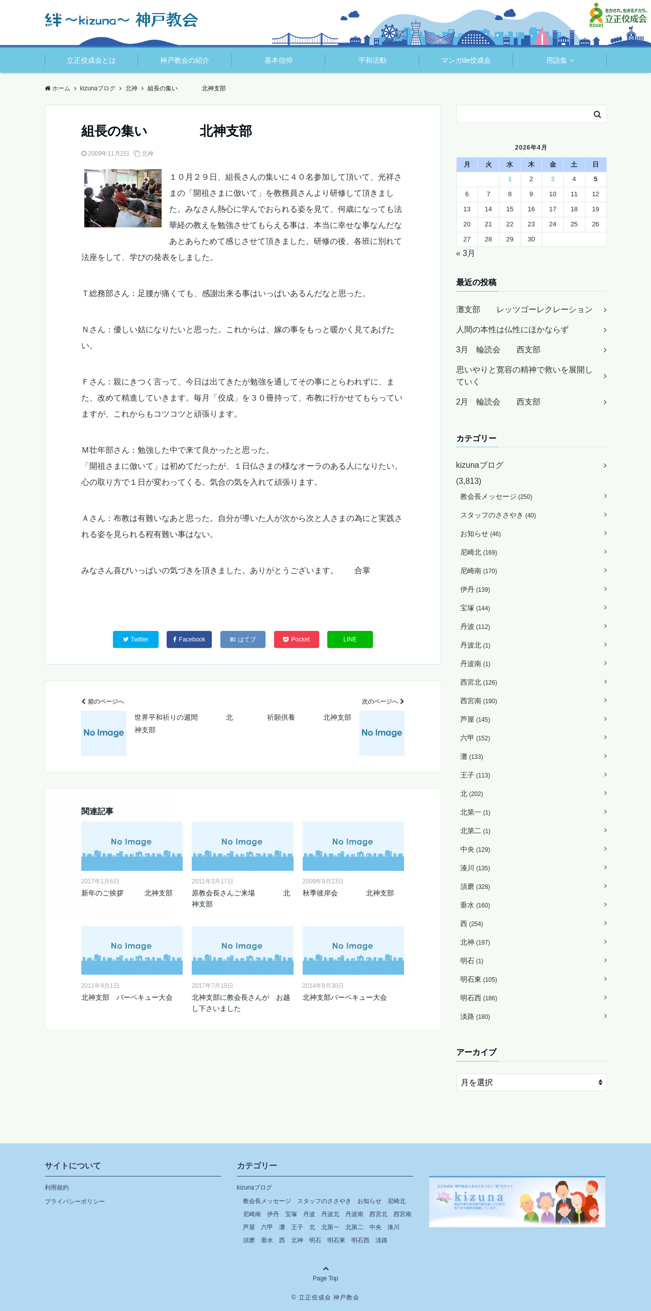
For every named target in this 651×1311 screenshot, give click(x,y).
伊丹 (475, 589)
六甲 (475, 738)
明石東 (478, 979)
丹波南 (475, 664)
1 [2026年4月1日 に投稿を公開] (509, 179)
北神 (148, 153)
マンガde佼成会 (466, 60)
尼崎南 (478, 571)
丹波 (475, 626)
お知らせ (480, 534)
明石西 (478, 998)
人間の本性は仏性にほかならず (512, 329)
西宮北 (478, 682)
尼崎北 (478, 552)
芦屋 (475, 719)
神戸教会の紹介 (184, 60)
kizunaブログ (479, 465)
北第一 (475, 812)
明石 (472, 961)
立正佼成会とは (91, 60)
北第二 (475, 831)
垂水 (475, 905)
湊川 (475, 868)
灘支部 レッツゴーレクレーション (524, 309)
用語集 (556, 60)
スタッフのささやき (498, 515)
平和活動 (372, 60)
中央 (475, 849)
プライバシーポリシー (75, 1201)
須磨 (475, 886)
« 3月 (465, 253)
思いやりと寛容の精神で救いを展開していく (524, 375)
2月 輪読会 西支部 (498, 402)
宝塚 (475, 608)
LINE (350, 639)
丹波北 (475, 645)
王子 (475, 775)
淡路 (475, 1016)
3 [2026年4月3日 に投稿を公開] (553, 179)
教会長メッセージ (496, 496)
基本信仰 (279, 60)
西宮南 (478, 701)
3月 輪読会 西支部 (498, 349)
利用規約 (57, 1187)
